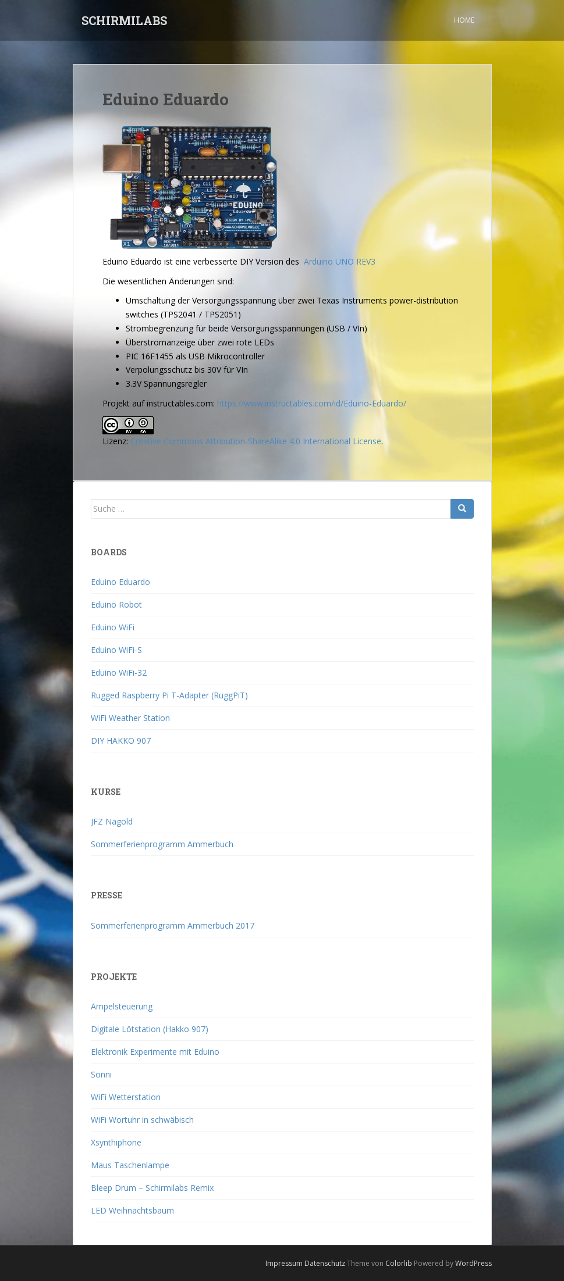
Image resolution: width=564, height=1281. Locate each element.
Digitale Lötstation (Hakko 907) (149, 1028)
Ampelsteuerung (121, 1006)
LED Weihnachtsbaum (132, 1210)
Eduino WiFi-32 (119, 672)
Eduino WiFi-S (116, 649)
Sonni (101, 1074)
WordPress (473, 1263)
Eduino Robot (116, 604)
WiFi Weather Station (130, 717)
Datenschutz (324, 1263)
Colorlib (398, 1263)
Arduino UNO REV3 (339, 261)
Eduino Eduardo (120, 581)
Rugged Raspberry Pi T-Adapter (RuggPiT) (169, 695)
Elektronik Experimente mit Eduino (155, 1051)
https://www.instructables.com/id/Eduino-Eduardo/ (310, 403)
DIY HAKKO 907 (121, 740)
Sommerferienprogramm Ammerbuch (162, 844)
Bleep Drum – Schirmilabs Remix (152, 1187)
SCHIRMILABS (124, 20)
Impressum (284, 1263)
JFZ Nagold (112, 821)
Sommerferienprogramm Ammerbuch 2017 (172, 925)
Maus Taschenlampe (130, 1165)
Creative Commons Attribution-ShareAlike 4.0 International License (255, 441)
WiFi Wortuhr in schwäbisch (142, 1119)
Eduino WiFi (112, 627)
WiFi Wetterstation (126, 1096)
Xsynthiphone (116, 1142)
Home (464, 20)
